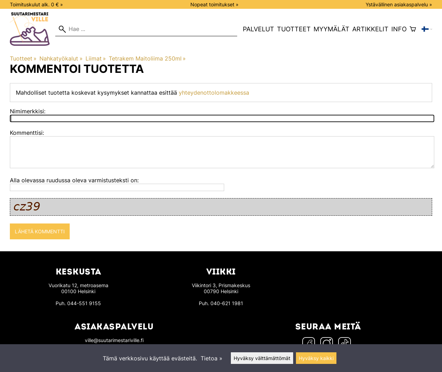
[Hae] (146, 29)
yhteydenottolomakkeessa (214, 92)
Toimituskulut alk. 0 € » (36, 4)
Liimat (96, 58)
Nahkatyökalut (60, 58)
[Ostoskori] (413, 29)
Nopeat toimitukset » (214, 4)
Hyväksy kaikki (316, 358)
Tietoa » (211, 358)
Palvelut (258, 29)
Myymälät (331, 29)
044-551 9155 (84, 303)
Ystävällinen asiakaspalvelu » (399, 4)
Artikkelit (370, 29)
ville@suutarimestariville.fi (114, 340)
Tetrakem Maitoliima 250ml (147, 58)
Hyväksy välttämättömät (262, 358)
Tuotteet (294, 29)
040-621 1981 (226, 303)
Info (399, 29)
